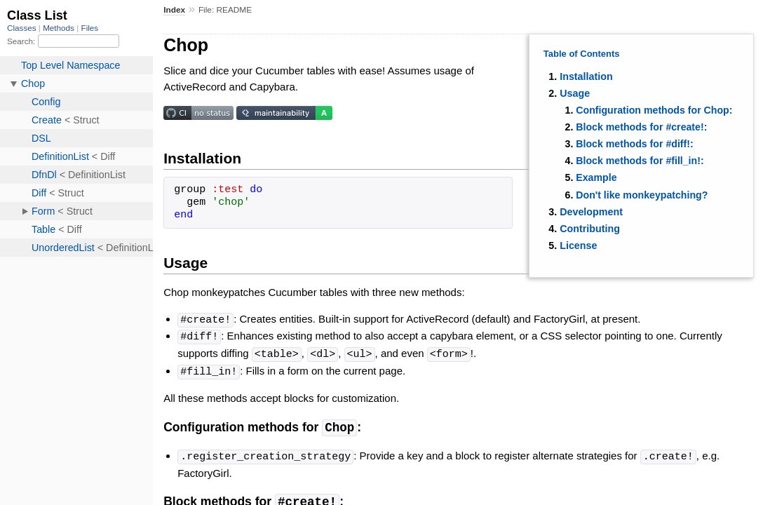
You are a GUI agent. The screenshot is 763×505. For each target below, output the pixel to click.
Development (591, 211)
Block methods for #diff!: (634, 143)
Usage (575, 93)
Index (174, 10)
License (578, 245)
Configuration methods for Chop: (654, 110)
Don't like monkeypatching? (642, 195)
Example (596, 177)
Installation (586, 76)
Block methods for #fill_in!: (639, 160)
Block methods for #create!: (641, 127)
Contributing (590, 228)
